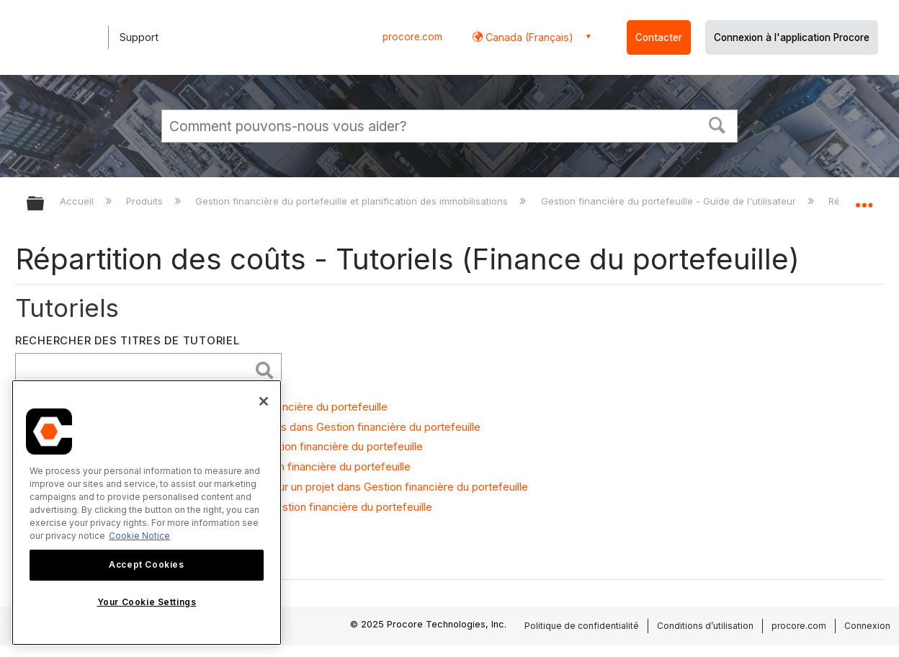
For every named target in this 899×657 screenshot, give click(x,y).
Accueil (78, 201)
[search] (136, 369)
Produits (146, 201)
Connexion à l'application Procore (791, 37)
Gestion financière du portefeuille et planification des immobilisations (353, 201)
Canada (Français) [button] (528, 37)
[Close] (263, 401)
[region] (147, 512)
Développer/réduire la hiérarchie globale (44, 204)
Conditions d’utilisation (705, 625)
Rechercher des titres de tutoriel (127, 340)
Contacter (658, 37)
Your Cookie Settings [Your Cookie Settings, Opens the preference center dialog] (147, 601)
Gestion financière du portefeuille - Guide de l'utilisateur (670, 201)
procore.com (412, 37)
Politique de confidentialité (581, 625)
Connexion (867, 625)
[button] (717, 124)
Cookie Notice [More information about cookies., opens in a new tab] (139, 535)
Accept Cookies (146, 564)
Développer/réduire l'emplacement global (863, 199)
